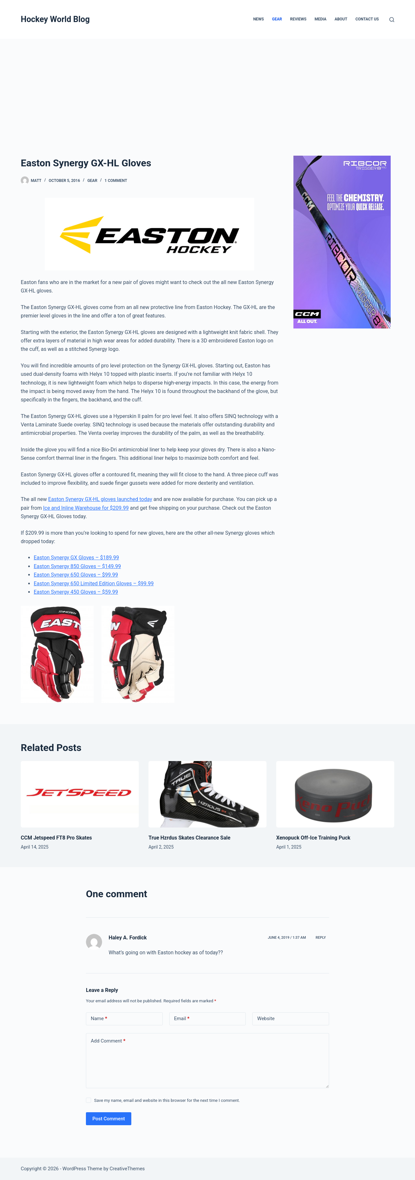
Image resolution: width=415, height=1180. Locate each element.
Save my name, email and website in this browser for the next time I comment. (167, 1100)
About (341, 19)
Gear (277, 19)
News (258, 19)
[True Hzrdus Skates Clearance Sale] (207, 794)
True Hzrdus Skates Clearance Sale (189, 838)
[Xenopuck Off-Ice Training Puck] (335, 794)
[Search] (391, 19)
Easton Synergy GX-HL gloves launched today (100, 499)
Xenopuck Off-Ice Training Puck (313, 838)
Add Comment (108, 1041)
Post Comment (108, 1119)
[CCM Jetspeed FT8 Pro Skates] (80, 794)
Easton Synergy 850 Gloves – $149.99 (77, 566)
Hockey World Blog (55, 19)
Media (320, 19)
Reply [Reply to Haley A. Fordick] (321, 938)
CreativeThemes (127, 1169)
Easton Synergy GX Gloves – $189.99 (76, 557)
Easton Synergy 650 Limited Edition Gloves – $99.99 (94, 583)
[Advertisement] (207, 87)
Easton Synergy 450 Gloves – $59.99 (76, 592)
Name (99, 1019)
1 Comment (116, 180)
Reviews (298, 19)
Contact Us (367, 19)
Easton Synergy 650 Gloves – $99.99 (76, 575)
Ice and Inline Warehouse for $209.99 (86, 508)
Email (182, 1019)
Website (266, 1018)
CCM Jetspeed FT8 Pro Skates (56, 838)
